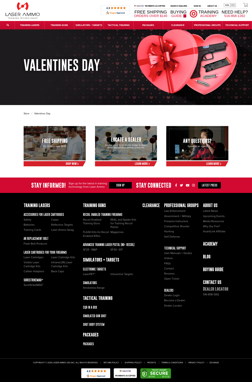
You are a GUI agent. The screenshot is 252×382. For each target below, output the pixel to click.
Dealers (168, 290)
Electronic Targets (94, 269)
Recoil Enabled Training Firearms (102, 214)
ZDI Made (214, 362)
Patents (151, 362)
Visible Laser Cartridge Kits (32, 264)
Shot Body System (93, 324)
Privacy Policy (196, 362)
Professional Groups (181, 205)
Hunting (169, 231)
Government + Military (177, 216)
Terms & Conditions (172, 362)
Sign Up (120, 185)
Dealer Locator (173, 305)
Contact (169, 268)
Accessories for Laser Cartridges (44, 214)
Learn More (142, 163)
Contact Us (212, 282)
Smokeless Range (94, 288)
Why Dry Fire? (211, 226)
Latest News (210, 211)
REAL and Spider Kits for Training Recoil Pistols (123, 223)
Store (26, 113)
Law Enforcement (175, 211)
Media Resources (213, 221)
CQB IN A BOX (90, 307)
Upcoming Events (214, 216)
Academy (210, 243)
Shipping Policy (133, 362)
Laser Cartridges (33, 257)
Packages (88, 344)
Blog (207, 256)
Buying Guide (213, 269)
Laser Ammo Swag (62, 230)
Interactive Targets (121, 274)
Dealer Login (172, 295)
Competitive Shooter (177, 226)
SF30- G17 (116, 249)
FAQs (167, 263)
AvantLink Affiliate (214, 231)
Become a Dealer (174, 300)
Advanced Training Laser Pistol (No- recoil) (108, 244)
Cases (54, 219)
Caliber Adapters (34, 271)
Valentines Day (42, 113)
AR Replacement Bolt (36, 238)
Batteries (29, 225)
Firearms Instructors (176, 221)
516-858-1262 (211, 294)
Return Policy (111, 362)
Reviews (169, 273)
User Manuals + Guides (178, 253)
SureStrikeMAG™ (33, 280)
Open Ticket (171, 278)
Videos (168, 258)
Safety (27, 219)
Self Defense (172, 236)
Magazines (117, 232)
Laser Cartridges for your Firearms (45, 252)
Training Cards (32, 230)
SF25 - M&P (90, 249)
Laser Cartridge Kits (63, 257)
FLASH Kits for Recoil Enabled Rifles (96, 234)
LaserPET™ (89, 274)
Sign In (198, 6)
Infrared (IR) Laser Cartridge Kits (61, 264)
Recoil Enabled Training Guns (92, 221)
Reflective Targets (62, 225)
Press (209, 185)
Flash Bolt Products (35, 243)
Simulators (90, 283)
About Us (213, 6)
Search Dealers (179, 6)
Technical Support (175, 248)
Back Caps (57, 271)
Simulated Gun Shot (94, 316)
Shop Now (72, 163)
